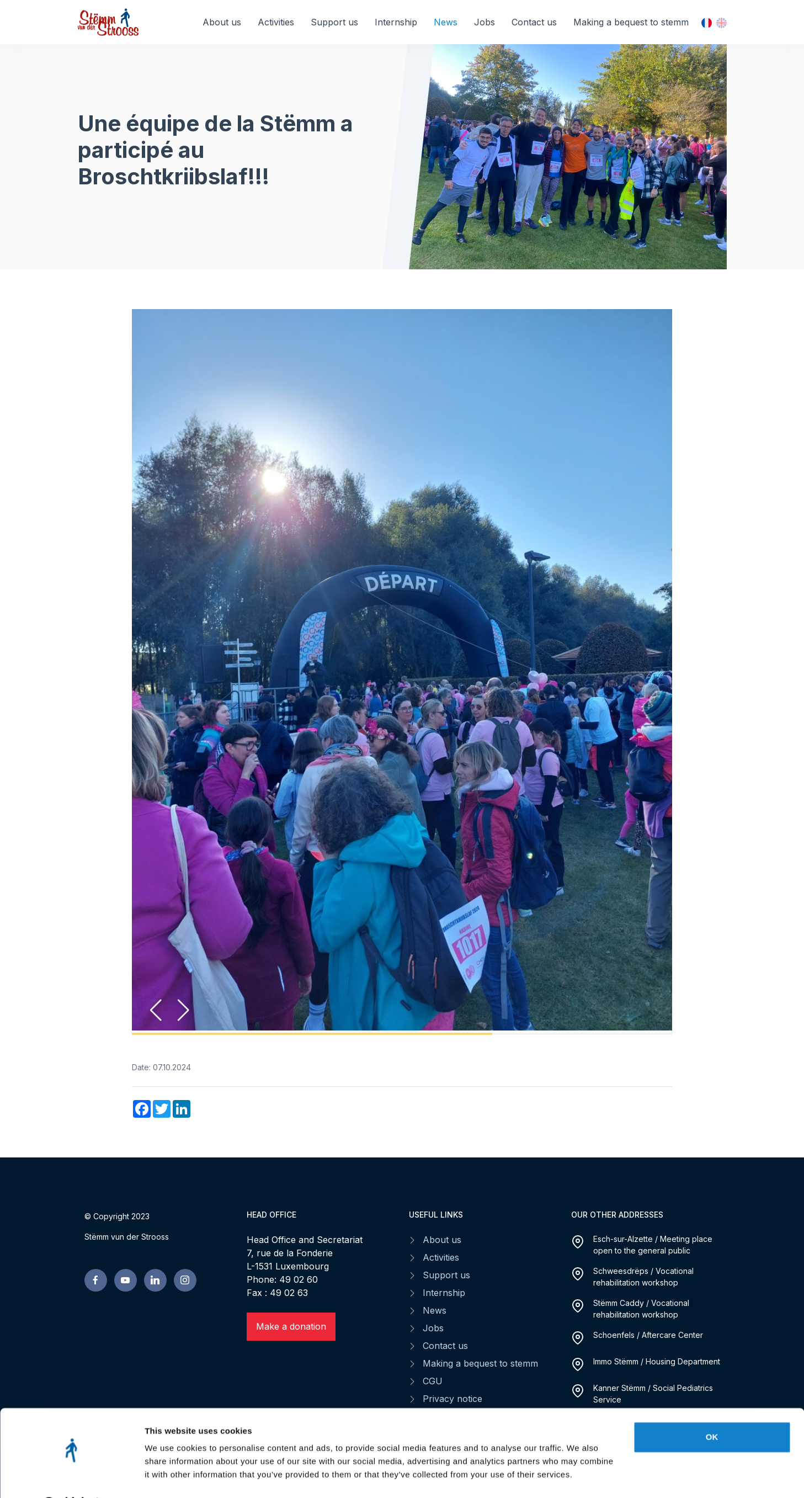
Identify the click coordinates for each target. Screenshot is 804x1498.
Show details (170, 1476)
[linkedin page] (155, 1280)
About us (222, 22)
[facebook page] (95, 1280)
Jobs (484, 22)
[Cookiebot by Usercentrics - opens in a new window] (71, 1476)
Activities (276, 22)
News (445, 22)
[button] (183, 1010)
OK (712, 1408)
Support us (334, 22)
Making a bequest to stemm (631, 22)
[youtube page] (125, 1280)
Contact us (534, 22)
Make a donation (291, 1326)
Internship (396, 22)
